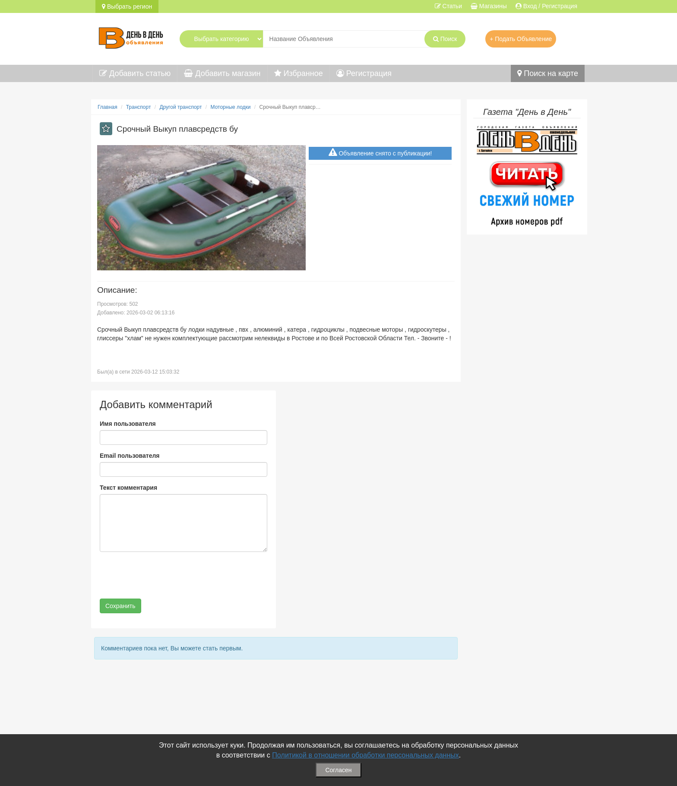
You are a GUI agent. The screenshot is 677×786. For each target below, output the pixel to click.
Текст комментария (128, 487)
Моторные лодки (231, 107)
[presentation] (165, 575)
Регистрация (364, 73)
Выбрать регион (127, 6)
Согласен (338, 770)
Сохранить (120, 605)
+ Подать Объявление (521, 38)
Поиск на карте (547, 73)
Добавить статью (135, 73)
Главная (107, 107)
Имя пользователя (128, 423)
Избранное (298, 73)
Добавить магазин (222, 73)
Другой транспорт (180, 107)
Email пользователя (129, 455)
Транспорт (138, 107)
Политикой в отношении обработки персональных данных (365, 755)
